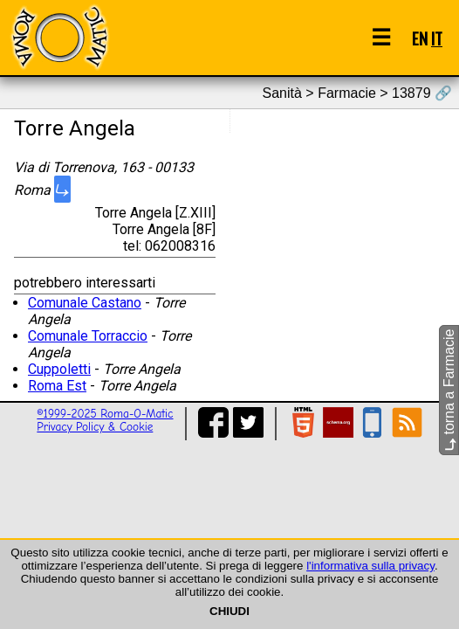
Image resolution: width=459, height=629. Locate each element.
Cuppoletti (59, 369)
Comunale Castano (84, 302)
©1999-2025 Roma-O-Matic (105, 413)
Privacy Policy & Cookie (95, 426)
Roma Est (57, 385)
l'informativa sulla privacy (370, 565)
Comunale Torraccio (87, 336)
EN (420, 38)
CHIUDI (229, 611)
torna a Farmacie (449, 390)
